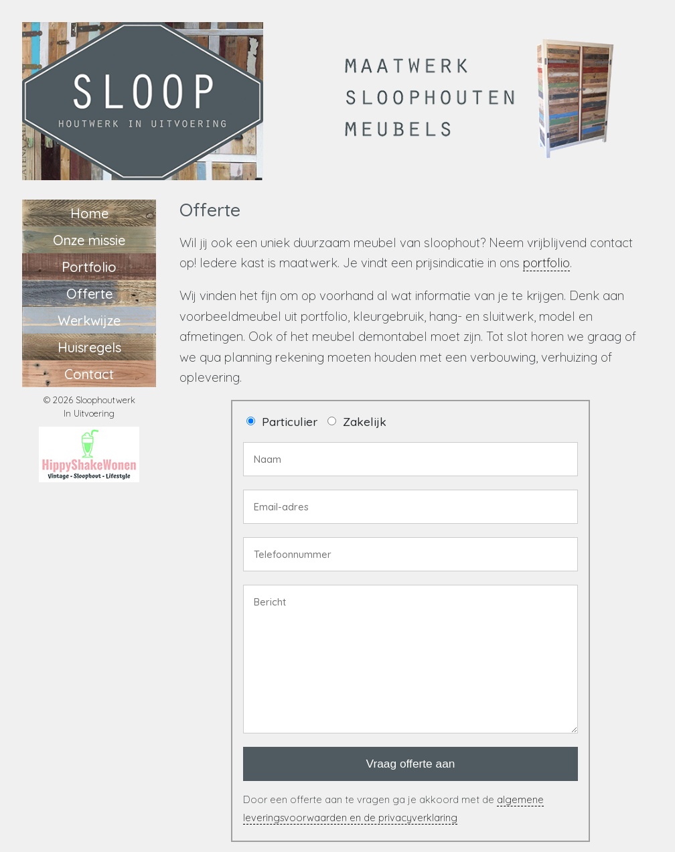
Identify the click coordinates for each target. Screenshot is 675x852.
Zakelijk (364, 422)
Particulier (289, 422)
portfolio (546, 263)
